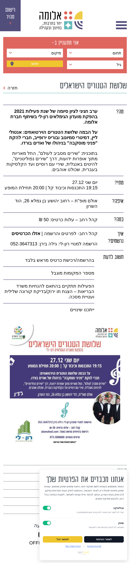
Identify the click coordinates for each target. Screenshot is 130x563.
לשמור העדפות (104, 539)
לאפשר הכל (63, 539)
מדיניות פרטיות (94, 546)
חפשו (35, 64)
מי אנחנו (122, 469)
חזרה (10, 88)
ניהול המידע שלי (73, 546)
